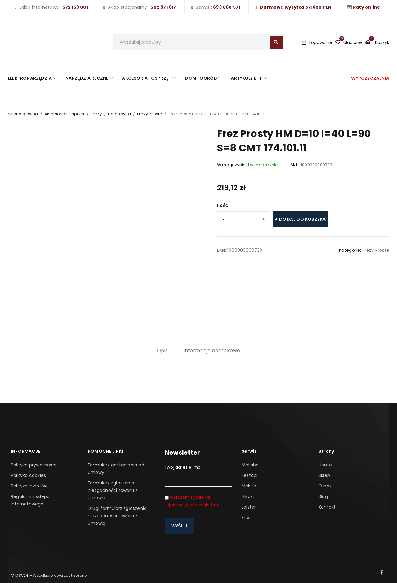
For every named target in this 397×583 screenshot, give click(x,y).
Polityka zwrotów (29, 486)
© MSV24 (19, 575)
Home (325, 465)
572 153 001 (75, 7)
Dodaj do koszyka (302, 219)
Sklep (324, 475)
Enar (246, 517)
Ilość (222, 205)
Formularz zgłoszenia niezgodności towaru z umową (112, 490)
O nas (325, 486)
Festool (249, 475)
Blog (323, 496)
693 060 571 (226, 7)
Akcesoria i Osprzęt (64, 114)
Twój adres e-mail (198, 475)
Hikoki (248, 496)
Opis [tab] (162, 350)
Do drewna (119, 114)
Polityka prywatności (33, 465)
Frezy (96, 114)
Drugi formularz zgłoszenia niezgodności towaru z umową (117, 515)
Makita (249, 486)
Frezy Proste (149, 114)
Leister (249, 507)
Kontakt (327, 507)
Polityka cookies (28, 475)
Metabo (250, 465)
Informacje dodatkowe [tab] (211, 350)
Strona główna (23, 114)
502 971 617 (163, 7)
